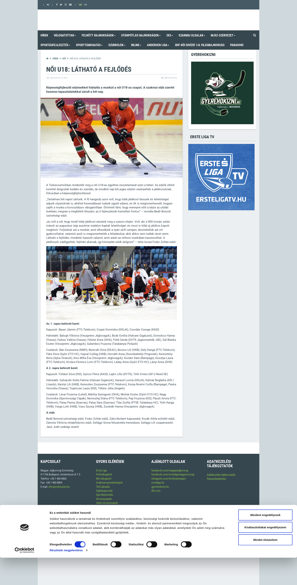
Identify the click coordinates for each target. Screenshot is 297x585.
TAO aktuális (103, 486)
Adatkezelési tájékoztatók (221, 475)
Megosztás (168, 77)
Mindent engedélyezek (265, 542)
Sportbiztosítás (104, 494)
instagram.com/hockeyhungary (168, 478)
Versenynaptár (104, 499)
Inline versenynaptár (107, 503)
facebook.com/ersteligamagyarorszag (172, 474)
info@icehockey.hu (59, 486)
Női (64, 58)
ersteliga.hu (157, 482)
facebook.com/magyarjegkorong (169, 470)
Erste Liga (101, 470)
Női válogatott (103, 478)
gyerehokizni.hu (160, 486)
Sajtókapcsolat (104, 490)
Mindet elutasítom (265, 567)
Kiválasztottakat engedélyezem (265, 554)
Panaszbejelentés (216, 479)
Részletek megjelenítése (66, 577)
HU (80, 4)
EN (85, 4)
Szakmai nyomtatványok (109, 482)
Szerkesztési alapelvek (108, 507)
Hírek (55, 58)
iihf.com (155, 490)
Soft (251, 519)
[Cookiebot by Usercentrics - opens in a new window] (24, 577)
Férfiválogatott (104, 474)
